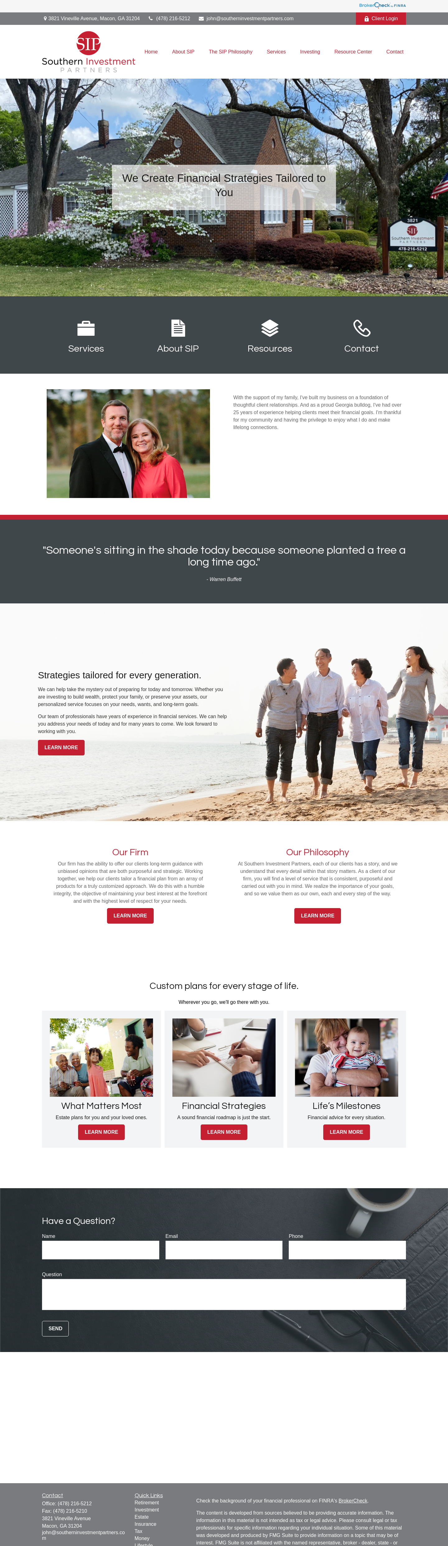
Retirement (147, 1502)
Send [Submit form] (55, 1328)
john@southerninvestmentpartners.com (245, 18)
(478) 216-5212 (168, 18)
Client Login (381, 18)
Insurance (145, 1524)
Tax (138, 1531)
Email (172, 1236)
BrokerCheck (352, 1500)
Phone (296, 1236)
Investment (147, 1509)
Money (142, 1538)
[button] (151, 51)
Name (48, 1236)
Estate (142, 1517)
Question (52, 1274)
